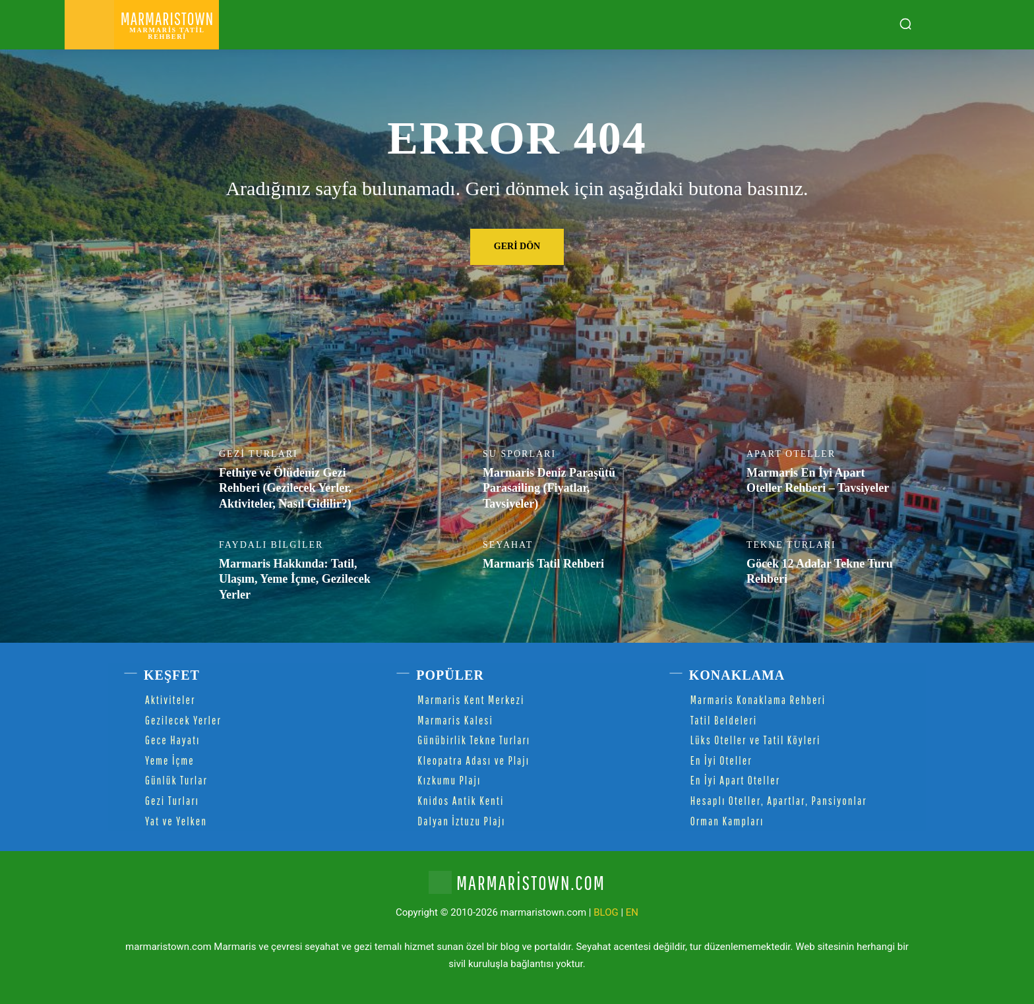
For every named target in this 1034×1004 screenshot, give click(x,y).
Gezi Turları (258, 454)
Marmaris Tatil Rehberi (543, 563)
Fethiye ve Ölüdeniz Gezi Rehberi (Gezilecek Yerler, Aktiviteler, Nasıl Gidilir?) (285, 488)
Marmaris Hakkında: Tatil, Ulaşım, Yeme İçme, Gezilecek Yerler (295, 579)
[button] (905, 23)
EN (632, 912)
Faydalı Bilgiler (271, 545)
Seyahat (508, 545)
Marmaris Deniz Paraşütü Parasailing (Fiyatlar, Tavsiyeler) (549, 488)
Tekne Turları (791, 545)
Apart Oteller (791, 454)
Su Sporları (519, 454)
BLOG (606, 912)
